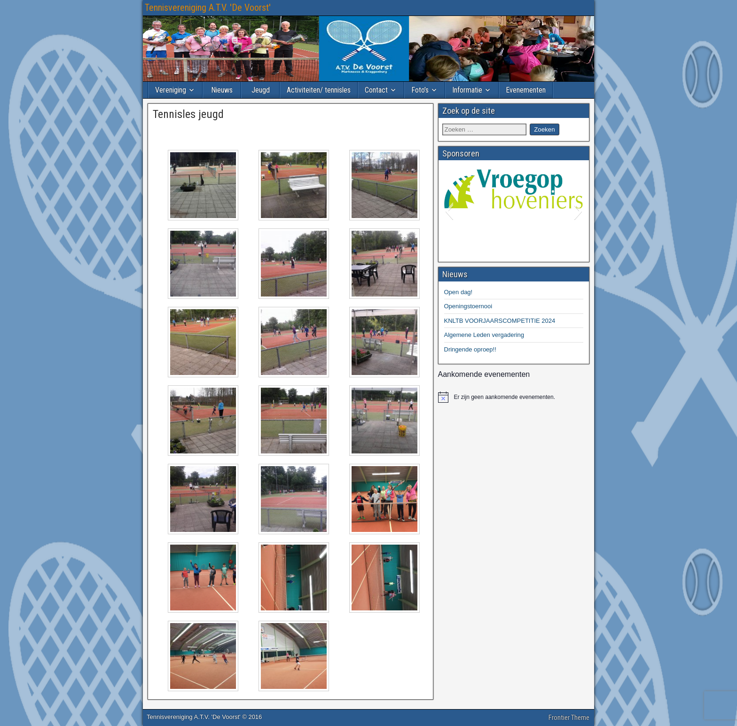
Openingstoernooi (468, 306)
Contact (376, 90)
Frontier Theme (569, 717)
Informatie (467, 90)
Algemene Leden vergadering (484, 334)
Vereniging (170, 90)
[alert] (514, 397)
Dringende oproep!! (470, 349)
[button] (449, 211)
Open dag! (458, 292)
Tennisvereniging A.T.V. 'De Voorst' (208, 7)
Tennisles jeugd (188, 114)
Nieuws (222, 90)
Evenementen (526, 90)
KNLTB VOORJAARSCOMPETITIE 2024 (500, 320)
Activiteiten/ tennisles (319, 90)
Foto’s (420, 90)
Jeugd (260, 90)
